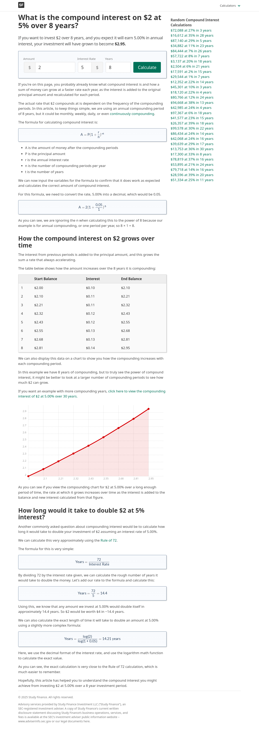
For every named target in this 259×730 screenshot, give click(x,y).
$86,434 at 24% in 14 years (192, 133)
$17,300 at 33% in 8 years (191, 154)
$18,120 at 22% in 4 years (191, 92)
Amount (29, 59)
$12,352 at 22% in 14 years (192, 82)
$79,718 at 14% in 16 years (192, 169)
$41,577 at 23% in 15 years (192, 118)
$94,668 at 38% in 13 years (192, 102)
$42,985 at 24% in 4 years (191, 107)
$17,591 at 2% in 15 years (191, 71)
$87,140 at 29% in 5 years (191, 40)
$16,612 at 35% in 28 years (192, 35)
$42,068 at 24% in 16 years (192, 138)
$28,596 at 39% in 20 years (192, 174)
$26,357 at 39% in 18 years (192, 123)
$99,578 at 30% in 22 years (192, 128)
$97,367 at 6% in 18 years (191, 113)
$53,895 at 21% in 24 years (192, 164)
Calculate (147, 67)
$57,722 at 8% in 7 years (190, 56)
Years (109, 59)
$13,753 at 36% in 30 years (192, 149)
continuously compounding (132, 113)
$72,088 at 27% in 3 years (191, 30)
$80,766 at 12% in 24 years (192, 97)
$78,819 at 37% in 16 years (192, 159)
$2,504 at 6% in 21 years (190, 66)
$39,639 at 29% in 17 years (192, 143)
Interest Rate (86, 59)
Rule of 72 (109, 540)
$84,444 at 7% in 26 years (191, 51)
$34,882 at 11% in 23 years (192, 45)
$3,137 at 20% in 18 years (191, 61)
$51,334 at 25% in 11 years (192, 179)
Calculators (228, 5)
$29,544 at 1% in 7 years (190, 76)
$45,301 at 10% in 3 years (191, 87)
